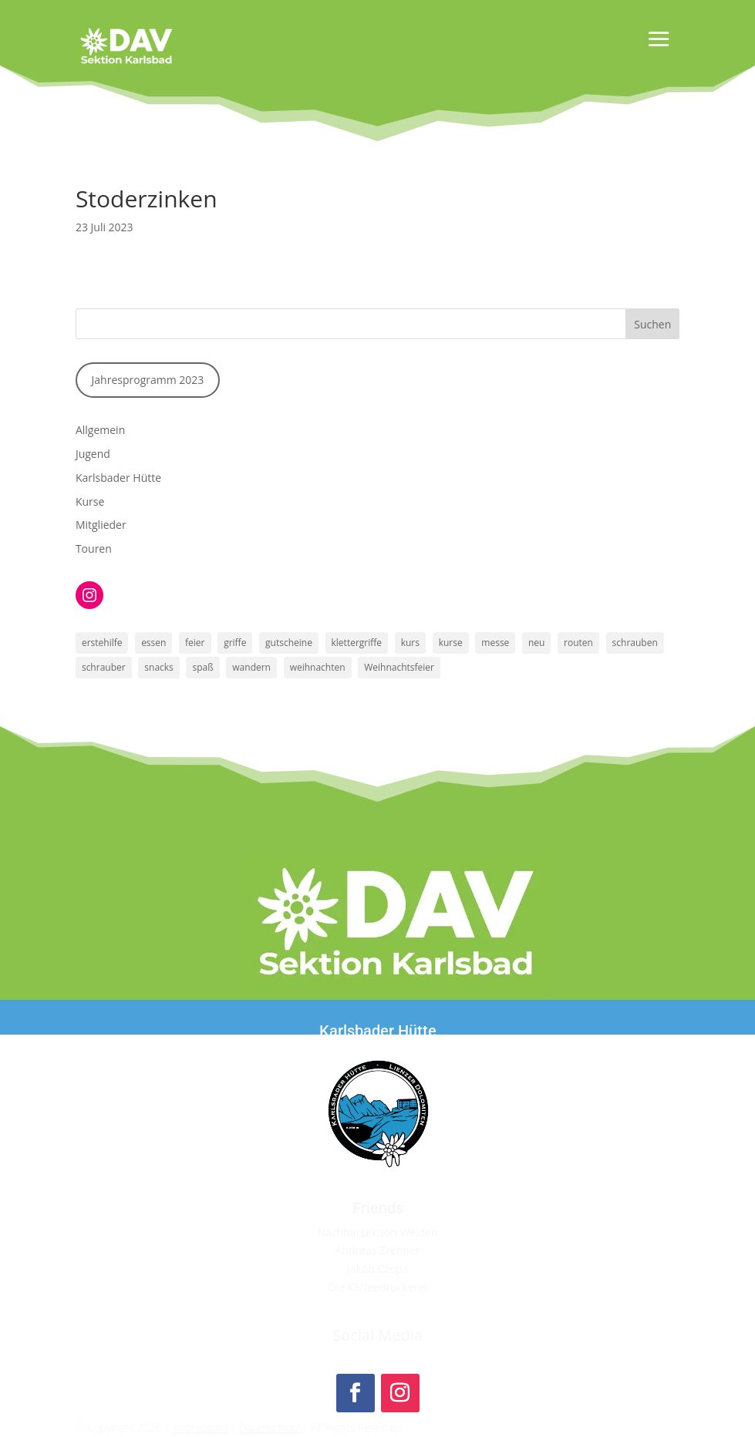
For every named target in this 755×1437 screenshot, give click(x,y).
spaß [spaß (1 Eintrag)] (202, 667)
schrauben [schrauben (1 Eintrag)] (635, 642)
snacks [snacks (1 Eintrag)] (159, 667)
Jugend (93, 453)
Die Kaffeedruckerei (377, 1287)
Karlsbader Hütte (118, 477)
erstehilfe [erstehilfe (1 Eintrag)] (102, 642)
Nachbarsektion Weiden (377, 1232)
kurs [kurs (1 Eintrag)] (410, 642)
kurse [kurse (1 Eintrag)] (451, 642)
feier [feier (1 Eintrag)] (194, 642)
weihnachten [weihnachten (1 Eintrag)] (317, 667)
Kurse (90, 501)
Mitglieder (101, 524)
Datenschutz (269, 1427)
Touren (94, 548)
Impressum (200, 1427)
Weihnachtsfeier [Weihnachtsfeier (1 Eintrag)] (399, 667)
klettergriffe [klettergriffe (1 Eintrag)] (357, 642)
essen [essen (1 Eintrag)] (153, 642)
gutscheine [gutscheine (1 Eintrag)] (288, 642)
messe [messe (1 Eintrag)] (495, 642)
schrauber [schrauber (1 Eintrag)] (104, 667)
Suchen (652, 324)
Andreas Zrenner (377, 1250)
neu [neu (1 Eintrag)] (536, 642)
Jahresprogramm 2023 (148, 379)
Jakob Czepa (377, 1268)
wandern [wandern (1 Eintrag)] (251, 667)
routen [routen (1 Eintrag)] (578, 642)
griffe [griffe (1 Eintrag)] (235, 642)
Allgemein (100, 429)
